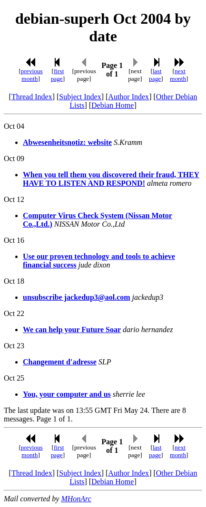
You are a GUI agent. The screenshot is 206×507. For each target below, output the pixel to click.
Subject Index (80, 97)
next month (178, 74)
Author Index (128, 97)
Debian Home (112, 105)
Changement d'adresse (60, 362)
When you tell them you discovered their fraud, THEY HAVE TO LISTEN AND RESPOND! (111, 179)
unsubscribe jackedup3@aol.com (76, 297)
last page (155, 74)
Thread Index (31, 97)
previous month (32, 74)
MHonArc (76, 499)
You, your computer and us (67, 394)
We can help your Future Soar (72, 329)
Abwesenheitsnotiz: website (67, 142)
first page (57, 74)
